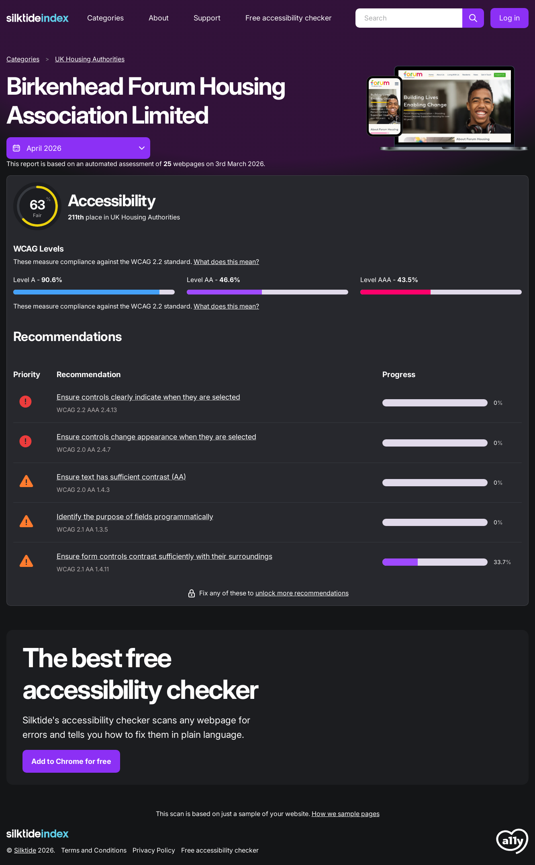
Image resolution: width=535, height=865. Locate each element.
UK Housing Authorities (90, 59)
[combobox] (78, 148)
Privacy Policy (154, 850)
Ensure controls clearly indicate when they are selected (148, 397)
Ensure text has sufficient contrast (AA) (121, 477)
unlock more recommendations (302, 593)
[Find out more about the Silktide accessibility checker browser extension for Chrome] (267, 707)
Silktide (25, 850)
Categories (105, 18)
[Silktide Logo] (37, 833)
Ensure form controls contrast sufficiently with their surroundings (164, 556)
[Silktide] (37, 18)
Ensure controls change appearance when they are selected (156, 437)
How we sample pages (346, 814)
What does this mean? (226, 262)
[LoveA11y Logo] (512, 842)
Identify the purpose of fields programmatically (135, 516)
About (159, 18)
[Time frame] (78, 148)
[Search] (408, 18)
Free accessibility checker (288, 18)
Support (207, 18)
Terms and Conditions (94, 850)
